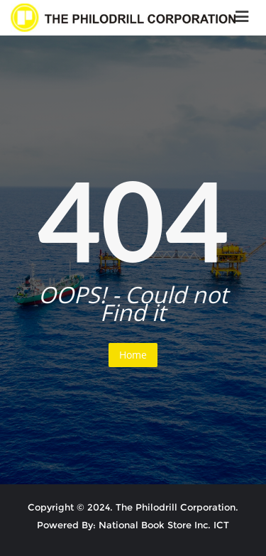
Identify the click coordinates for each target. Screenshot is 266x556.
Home (133, 354)
